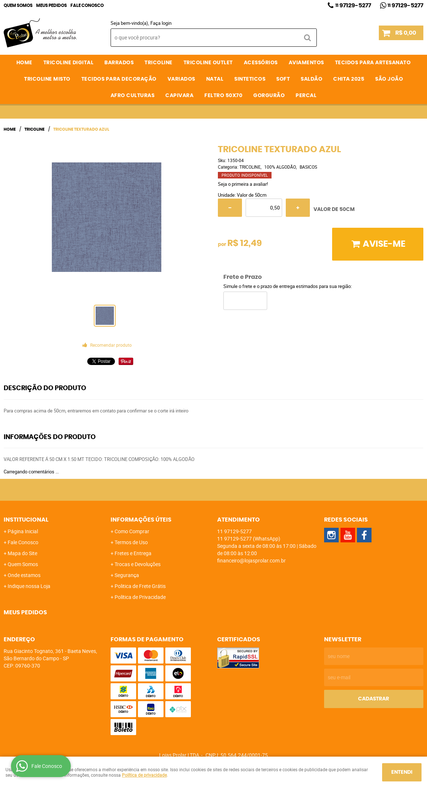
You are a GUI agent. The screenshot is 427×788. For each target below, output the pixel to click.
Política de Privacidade (140, 596)
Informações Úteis (141, 520)
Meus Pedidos (51, 5)
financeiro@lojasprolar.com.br (251, 560)
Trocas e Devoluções (138, 564)
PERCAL (306, 95)
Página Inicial (23, 531)
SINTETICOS (249, 79)
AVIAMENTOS (306, 62)
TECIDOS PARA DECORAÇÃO (119, 79)
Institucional (26, 520)
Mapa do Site (22, 553)
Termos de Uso (131, 542)
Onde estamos (24, 575)
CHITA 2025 (348, 79)
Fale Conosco (87, 5)
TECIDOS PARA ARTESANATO (373, 62)
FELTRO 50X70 (223, 95)
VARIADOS (181, 79)
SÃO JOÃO (389, 79)
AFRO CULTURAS (133, 95)
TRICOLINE (159, 62)
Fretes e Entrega (133, 553)
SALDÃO (311, 79)
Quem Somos (18, 5)
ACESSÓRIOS (261, 62)
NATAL (215, 79)
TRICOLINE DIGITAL (68, 62)
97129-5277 (353, 5)
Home (24, 62)
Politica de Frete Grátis (140, 586)
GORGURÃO (269, 95)
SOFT (283, 79)
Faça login (161, 23)
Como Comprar (132, 531)
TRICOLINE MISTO (47, 79)
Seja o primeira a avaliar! (243, 184)
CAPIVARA (179, 95)
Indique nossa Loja (29, 586)
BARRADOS (119, 62)
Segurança (127, 575)
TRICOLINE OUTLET (208, 62)
